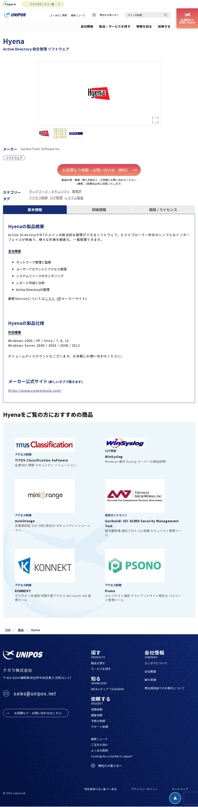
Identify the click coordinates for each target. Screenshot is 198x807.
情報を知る (144, 26)
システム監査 (73, 197)
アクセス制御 (38, 197)
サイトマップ (180, 789)
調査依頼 (97, 715)
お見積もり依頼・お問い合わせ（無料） (100, 170)
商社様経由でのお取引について (165, 688)
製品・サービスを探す (115, 26)
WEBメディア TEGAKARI (107, 689)
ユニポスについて (156, 663)
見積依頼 (97, 709)
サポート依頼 (99, 727)
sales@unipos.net (35, 694)
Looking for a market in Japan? (112, 757)
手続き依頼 (98, 721)
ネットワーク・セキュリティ (49, 191)
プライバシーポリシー (144, 789)
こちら (50, 298)
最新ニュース (78, 15)
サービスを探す (101, 669)
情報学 (77, 191)
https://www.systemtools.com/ (35, 390)
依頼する (164, 26)
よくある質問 (99, 751)
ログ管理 (56, 197)
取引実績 (150, 680)
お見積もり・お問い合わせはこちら (38, 713)
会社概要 (150, 671)
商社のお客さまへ (105, 15)
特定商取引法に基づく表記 (100, 789)
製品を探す (98, 663)
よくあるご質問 (58, 15)
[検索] (166, 15)
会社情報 (87, 26)
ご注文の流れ (99, 745)
